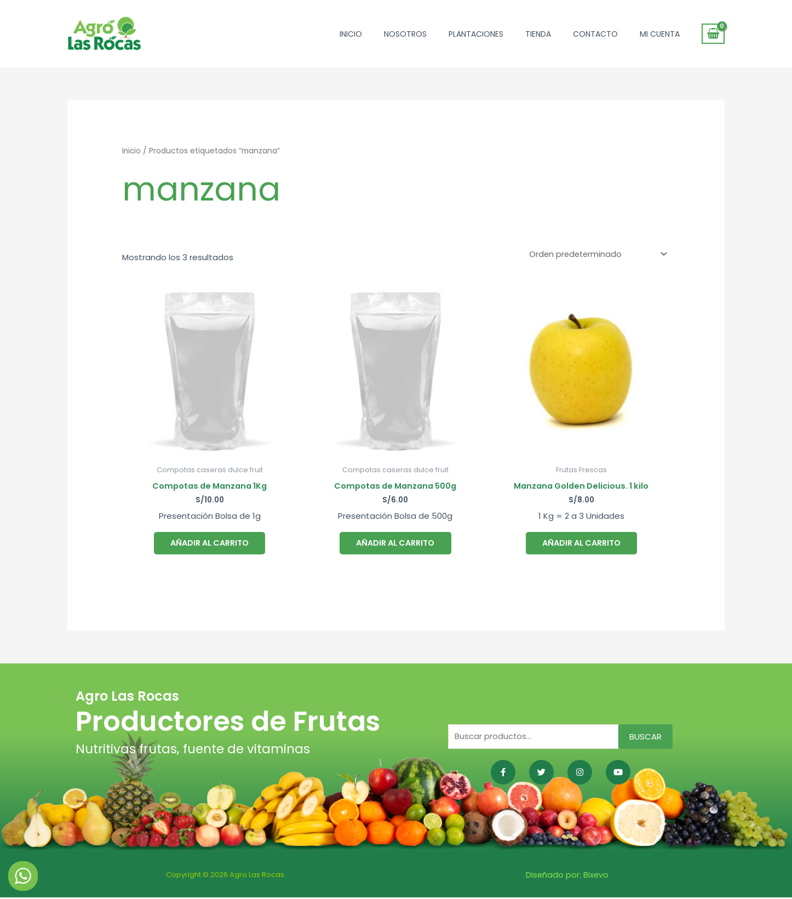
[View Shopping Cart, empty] (713, 34)
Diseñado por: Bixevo (567, 876)
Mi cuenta (660, 33)
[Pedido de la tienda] (595, 253)
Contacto (595, 33)
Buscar (645, 739)
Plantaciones (476, 33)
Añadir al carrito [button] (210, 542)
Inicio (351, 33)
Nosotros (405, 33)
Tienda (538, 33)
